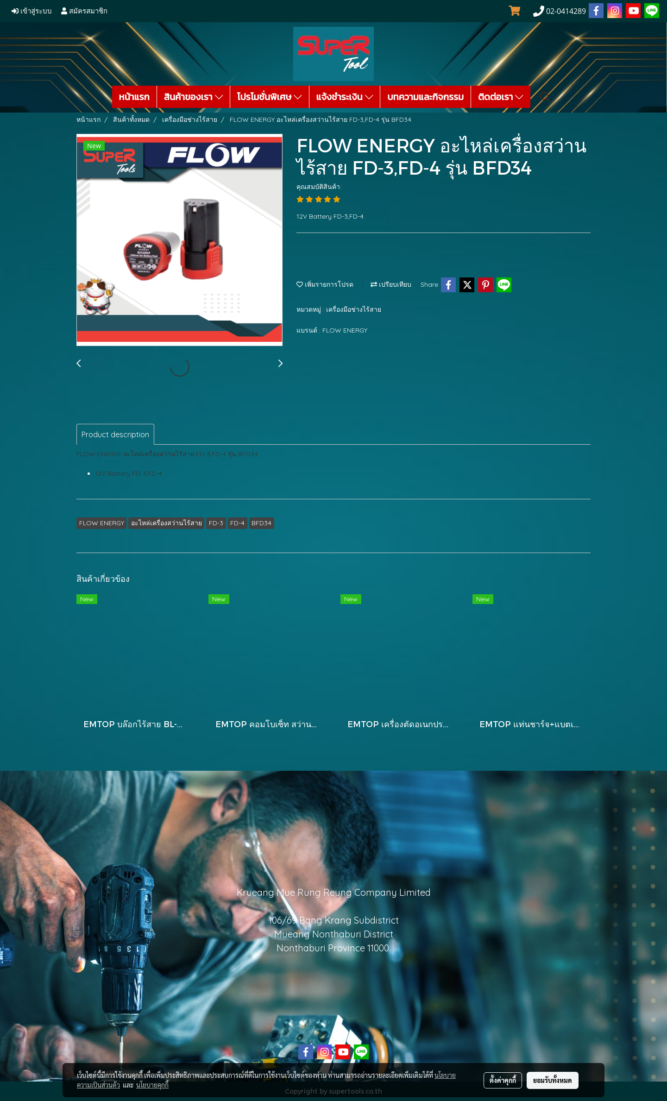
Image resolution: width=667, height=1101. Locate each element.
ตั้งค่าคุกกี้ (503, 1080)
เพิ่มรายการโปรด (324, 284)
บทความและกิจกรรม (425, 97)
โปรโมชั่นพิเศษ (269, 97)
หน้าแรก (134, 97)
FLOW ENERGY (344, 330)
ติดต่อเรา (500, 97)
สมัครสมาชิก (84, 11)
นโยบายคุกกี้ (152, 1085)
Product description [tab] (115, 434)
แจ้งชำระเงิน (344, 97)
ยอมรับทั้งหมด (552, 1080)
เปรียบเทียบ (391, 284)
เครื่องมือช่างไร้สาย (353, 309)
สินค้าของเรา (193, 97)
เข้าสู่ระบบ (32, 11)
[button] (545, 97)
